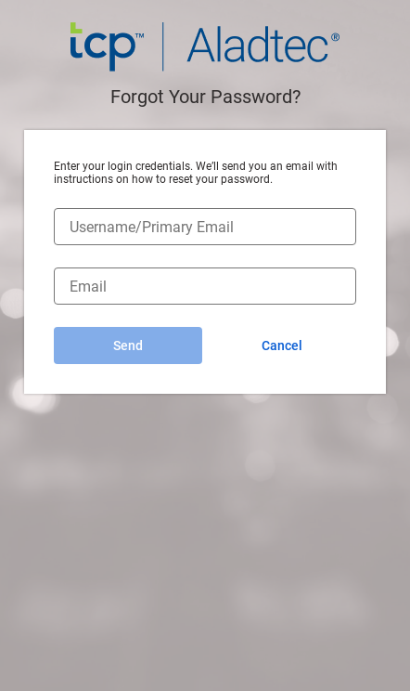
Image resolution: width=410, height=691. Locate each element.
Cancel (282, 345)
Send (128, 345)
